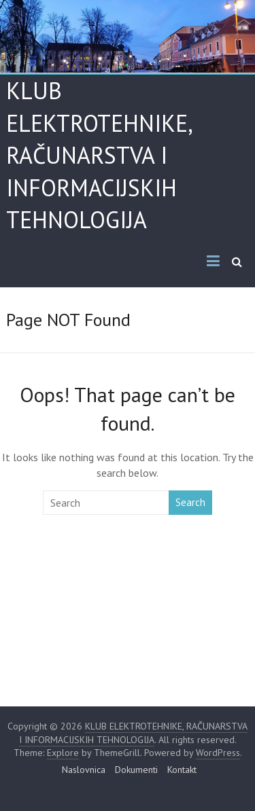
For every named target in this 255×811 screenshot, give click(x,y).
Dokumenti (136, 769)
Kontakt (182, 769)
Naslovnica (83, 769)
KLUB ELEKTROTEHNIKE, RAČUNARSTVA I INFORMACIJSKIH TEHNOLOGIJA (98, 154)
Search (190, 502)
